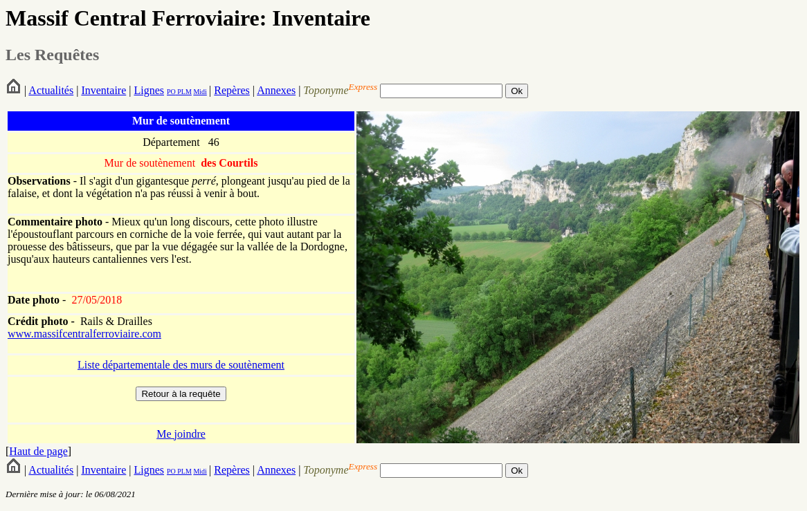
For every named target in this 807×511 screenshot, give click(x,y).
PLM (184, 91)
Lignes (149, 90)
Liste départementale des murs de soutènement (181, 365)
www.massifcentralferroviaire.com (84, 334)
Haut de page (38, 451)
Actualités (50, 90)
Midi (199, 91)
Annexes (276, 90)
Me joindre (181, 434)
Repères (232, 90)
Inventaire (103, 90)
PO (171, 91)
